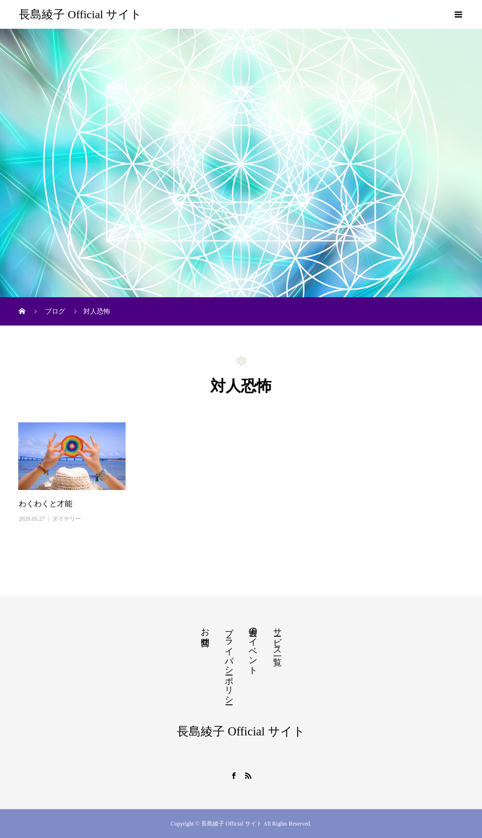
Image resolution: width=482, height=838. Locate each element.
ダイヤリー (66, 518)
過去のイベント (253, 646)
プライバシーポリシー (229, 661)
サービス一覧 (277, 637)
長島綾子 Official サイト (80, 14)
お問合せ (205, 632)
